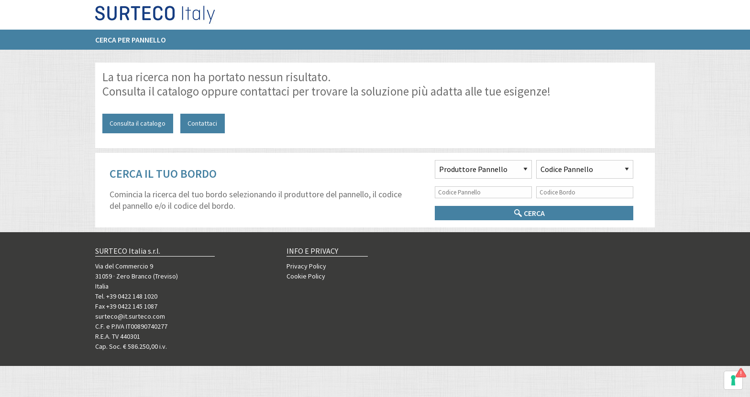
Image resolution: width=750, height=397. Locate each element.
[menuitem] (135, 43)
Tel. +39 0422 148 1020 (126, 296)
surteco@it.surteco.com (130, 316)
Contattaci (202, 123)
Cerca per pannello (130, 43)
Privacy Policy (306, 266)
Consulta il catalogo (137, 123)
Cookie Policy (306, 276)
